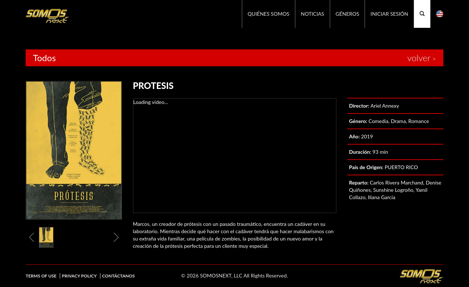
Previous (31, 237)
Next (116, 237)
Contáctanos (118, 276)
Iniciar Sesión (389, 14)
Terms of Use (41, 276)
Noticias (312, 14)
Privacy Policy (79, 276)
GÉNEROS (347, 14)
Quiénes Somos (268, 14)
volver (418, 58)
